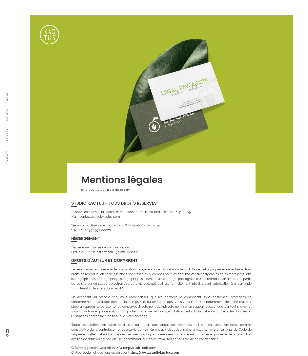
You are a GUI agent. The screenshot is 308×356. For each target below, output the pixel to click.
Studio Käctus (95, 189)
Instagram (7, 335)
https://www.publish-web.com (131, 348)
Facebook (7, 331)
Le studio (7, 136)
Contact (7, 157)
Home (7, 97)
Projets (7, 115)
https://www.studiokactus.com (153, 352)
